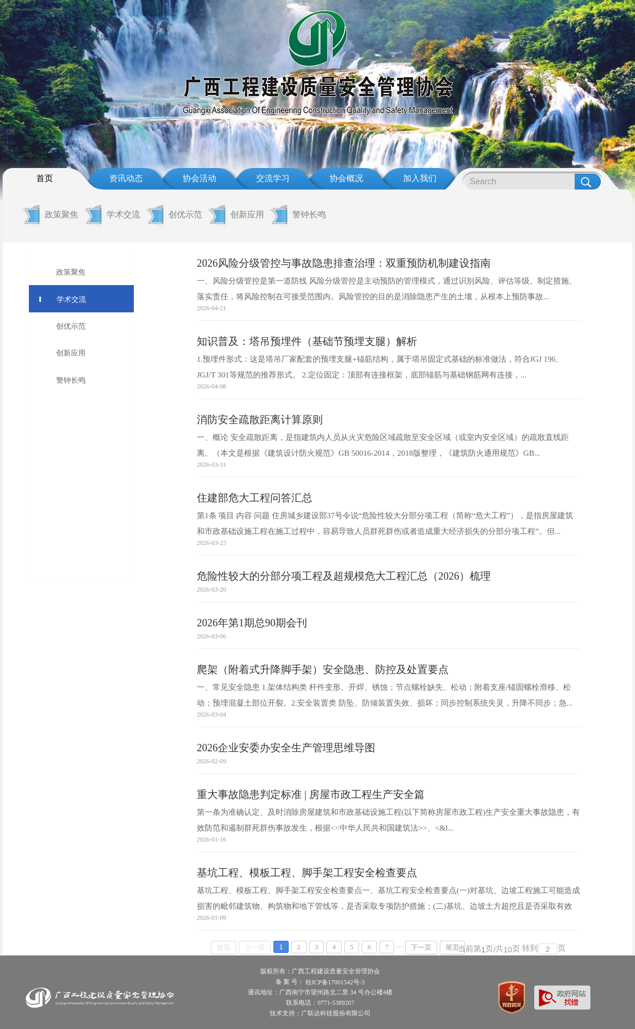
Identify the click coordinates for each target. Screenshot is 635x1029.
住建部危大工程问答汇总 (254, 497)
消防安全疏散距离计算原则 (260, 419)
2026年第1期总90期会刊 (252, 622)
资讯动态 (126, 178)
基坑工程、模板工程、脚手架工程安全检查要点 (307, 872)
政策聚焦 (62, 214)
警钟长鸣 (310, 214)
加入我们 (420, 178)
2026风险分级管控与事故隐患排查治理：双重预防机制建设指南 (344, 263)
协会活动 (199, 178)
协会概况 (346, 178)
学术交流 (124, 214)
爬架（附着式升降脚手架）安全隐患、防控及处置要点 (323, 669)
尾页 (452, 947)
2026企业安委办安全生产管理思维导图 (286, 747)
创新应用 (248, 214)
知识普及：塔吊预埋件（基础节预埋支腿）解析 (307, 341)
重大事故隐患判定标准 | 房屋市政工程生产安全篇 (311, 794)
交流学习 (273, 178)
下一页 (421, 947)
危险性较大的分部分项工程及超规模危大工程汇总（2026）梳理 (344, 576)
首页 (44, 178)
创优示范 (186, 214)
